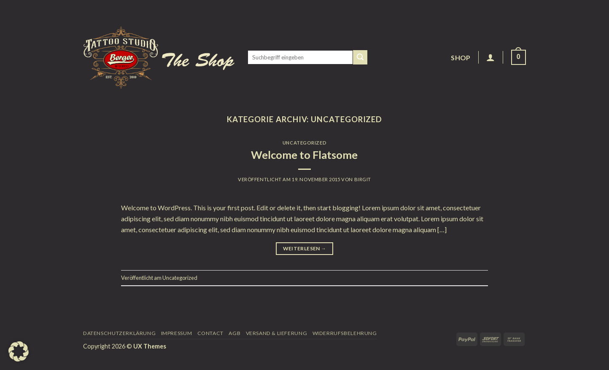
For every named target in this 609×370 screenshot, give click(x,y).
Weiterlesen (304, 248)
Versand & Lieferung (276, 333)
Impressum (176, 333)
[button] (18, 351)
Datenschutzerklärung (119, 333)
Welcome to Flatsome (304, 154)
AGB (234, 333)
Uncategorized (304, 142)
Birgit (362, 179)
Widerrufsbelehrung (345, 333)
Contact (210, 333)
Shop (460, 58)
